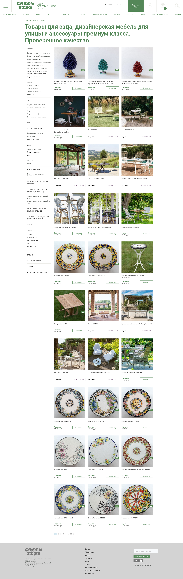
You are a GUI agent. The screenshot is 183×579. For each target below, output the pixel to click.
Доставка (88, 549)
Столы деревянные (33, 59)
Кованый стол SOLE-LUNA (130, 421)
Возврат (88, 555)
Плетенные (31, 243)
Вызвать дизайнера (92, 570)
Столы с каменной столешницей (38, 56)
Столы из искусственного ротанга (39, 62)
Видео (87, 561)
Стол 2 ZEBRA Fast (127, 130)
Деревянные (31, 247)
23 (73, 534)
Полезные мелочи (34, 129)
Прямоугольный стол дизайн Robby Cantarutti (136, 324)
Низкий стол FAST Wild (61, 178)
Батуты (29, 224)
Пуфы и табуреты (33, 85)
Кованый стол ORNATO (61, 275)
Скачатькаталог (135, 6)
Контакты (88, 558)
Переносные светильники (36, 108)
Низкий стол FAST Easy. (61, 372)
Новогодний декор (35, 169)
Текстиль (30, 160)
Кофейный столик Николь (130, 227)
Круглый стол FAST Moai (96, 178)
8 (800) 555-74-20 (31, 564)
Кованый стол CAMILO (95, 469)
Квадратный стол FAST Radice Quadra (134, 178)
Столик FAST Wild (93, 324)
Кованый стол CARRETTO (130, 518)
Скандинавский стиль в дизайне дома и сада (37, 191)
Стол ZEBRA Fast (93, 130)
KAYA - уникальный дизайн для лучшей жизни (38, 218)
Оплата (87, 564)
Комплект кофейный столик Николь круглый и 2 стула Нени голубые (69, 131)
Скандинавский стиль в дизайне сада (38, 202)
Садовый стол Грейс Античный (131, 372)
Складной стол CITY (60, 324)
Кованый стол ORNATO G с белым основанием (132, 277)
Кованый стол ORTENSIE (96, 421)
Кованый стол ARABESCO (96, 518)
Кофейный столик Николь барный (65, 227)
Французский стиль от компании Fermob (36, 210)
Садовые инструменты (35, 133)
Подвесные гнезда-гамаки (36, 74)
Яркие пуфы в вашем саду (37, 272)
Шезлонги (30, 94)
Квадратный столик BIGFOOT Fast (99, 372)
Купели (30, 255)
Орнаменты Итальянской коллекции (37, 183)
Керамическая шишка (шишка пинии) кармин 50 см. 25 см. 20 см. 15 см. (136, 83)
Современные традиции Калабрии (35, 175)
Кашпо (29, 230)
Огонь (29, 123)
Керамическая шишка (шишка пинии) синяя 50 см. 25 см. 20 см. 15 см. (68, 83)
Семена (30, 266)
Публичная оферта (92, 567)
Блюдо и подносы (33, 152)
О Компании (89, 552)
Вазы (28, 155)
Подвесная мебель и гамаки (37, 71)
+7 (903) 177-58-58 (114, 4)
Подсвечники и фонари (35, 114)
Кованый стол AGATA (61, 469)
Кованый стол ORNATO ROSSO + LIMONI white (136, 469)
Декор (29, 145)
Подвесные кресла (33, 77)
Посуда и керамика (34, 149)
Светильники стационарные (37, 117)
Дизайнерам (89, 573)
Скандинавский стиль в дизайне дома (38, 197)
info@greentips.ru (31, 566)
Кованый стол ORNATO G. (62, 421)
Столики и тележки (33, 91)
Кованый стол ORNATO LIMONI (64, 518)
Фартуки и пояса (33, 139)
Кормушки (31, 136)
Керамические (32, 237)
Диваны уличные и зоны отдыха (38, 53)
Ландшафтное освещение (36, 105)
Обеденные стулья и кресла (37, 68)
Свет (28, 100)
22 (71, 534)
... (68, 534)
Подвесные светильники (35, 111)
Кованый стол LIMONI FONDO (97, 275)
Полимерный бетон (35, 261)
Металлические (32, 240)
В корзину (78, 88)
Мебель (30, 48)
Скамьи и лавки (32, 88)
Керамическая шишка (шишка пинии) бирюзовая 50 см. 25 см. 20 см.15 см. (100, 83)
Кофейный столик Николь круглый (99, 227)
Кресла (29, 82)
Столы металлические (35, 65)
